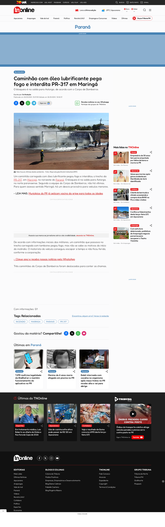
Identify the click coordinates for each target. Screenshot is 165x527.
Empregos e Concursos (98, 18)
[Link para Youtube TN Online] (57, 458)
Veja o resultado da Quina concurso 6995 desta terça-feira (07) (94, 432)
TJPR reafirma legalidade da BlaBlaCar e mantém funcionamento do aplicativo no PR (28, 379)
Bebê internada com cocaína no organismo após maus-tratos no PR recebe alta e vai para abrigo (93, 380)
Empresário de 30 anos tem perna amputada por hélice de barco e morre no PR (140, 159)
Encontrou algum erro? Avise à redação (90, 316)
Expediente (103, 480)
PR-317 (18, 179)
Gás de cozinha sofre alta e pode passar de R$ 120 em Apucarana (60, 432)
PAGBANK (57, 2)
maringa (35, 321)
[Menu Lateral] (150, 10)
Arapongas (31, 18)
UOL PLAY (74, 2)
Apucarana (18, 18)
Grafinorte (138, 480)
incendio (20, 321)
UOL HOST (48, 2)
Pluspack (137, 484)
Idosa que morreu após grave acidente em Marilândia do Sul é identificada (140, 177)
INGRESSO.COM (37, 2)
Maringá (32, 179)
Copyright (103, 484)
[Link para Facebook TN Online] (39, 458)
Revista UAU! (79, 18)
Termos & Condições (107, 487)
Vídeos (114, 18)
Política (67, 18)
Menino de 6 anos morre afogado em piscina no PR (61, 376)
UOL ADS (83, 2)
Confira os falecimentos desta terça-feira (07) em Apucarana (140, 214)
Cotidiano (18, 500)
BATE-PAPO (132, 2)
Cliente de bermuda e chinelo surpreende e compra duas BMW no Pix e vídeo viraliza (139, 196)
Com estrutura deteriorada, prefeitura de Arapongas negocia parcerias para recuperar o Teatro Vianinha (140, 235)
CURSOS (66, 2)
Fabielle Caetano (52, 487)
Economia (18, 510)
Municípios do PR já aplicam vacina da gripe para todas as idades (66, 193)
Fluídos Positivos (51, 477)
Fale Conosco (104, 474)
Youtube (138, 437)
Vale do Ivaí (44, 18)
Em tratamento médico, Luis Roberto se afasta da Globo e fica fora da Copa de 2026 (28, 432)
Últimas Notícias (20, 477)
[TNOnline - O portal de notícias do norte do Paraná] (24, 10)
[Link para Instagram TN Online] (51, 458)
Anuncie (102, 477)
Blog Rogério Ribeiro (53, 490)
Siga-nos (45, 103)
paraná (50, 321)
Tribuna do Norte (141, 474)
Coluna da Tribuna (52, 474)
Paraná (56, 18)
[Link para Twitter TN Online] (45, 458)
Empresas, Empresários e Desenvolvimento (62, 480)
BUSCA (119, 2)
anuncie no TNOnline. (85, 235)
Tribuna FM (138, 477)
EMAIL (144, 2)
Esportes (17, 507)
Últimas (124, 18)
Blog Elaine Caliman (53, 484)
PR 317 (63, 321)
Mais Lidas (18, 474)
